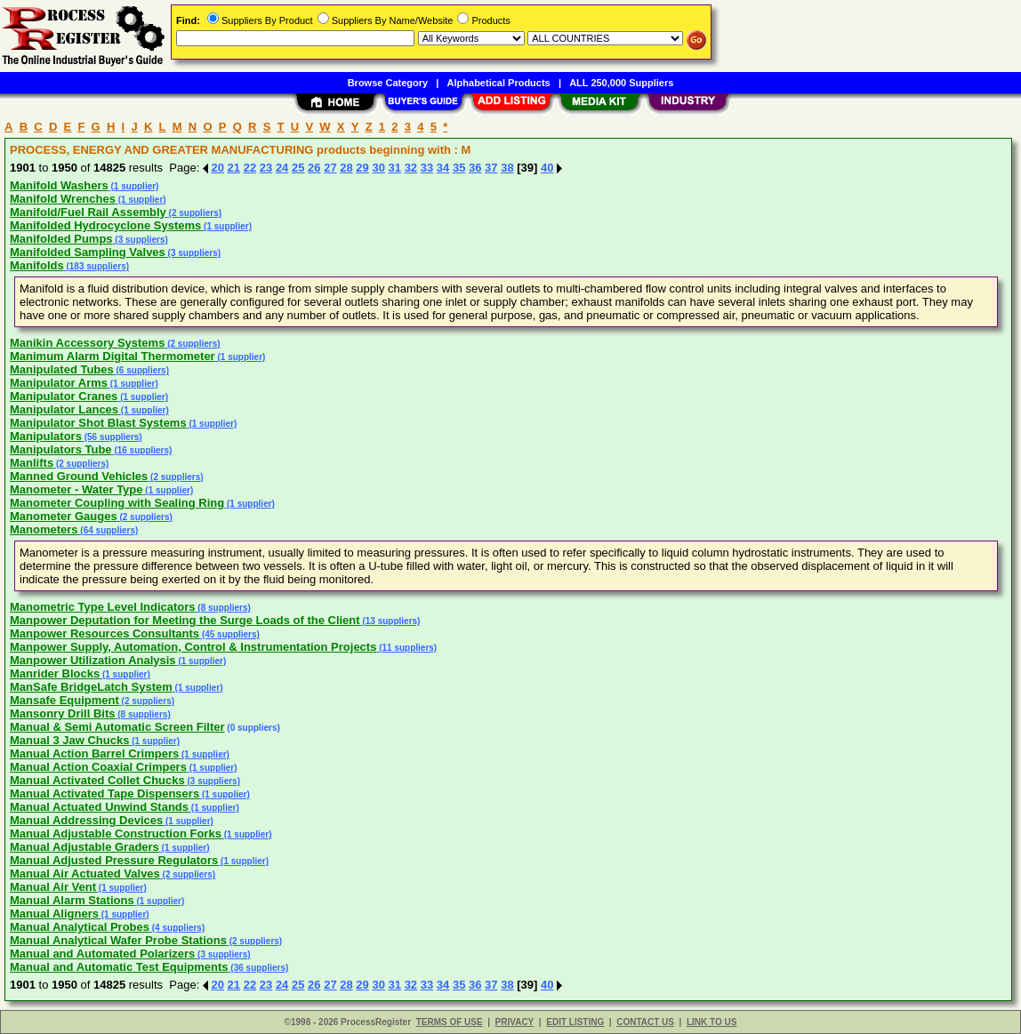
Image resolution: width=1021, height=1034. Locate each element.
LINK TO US (711, 1022)
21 (234, 167)
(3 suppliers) (140, 239)
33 (427, 167)
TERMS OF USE (449, 1022)
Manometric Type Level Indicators (103, 606)
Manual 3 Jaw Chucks (69, 740)
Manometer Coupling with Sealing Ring (117, 502)
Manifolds (37, 265)
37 (491, 167)
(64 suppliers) (108, 530)
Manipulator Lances (64, 409)
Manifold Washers (59, 185)
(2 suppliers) (193, 213)
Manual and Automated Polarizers (102, 953)
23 (266, 167)
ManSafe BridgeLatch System (91, 686)
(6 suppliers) (141, 370)
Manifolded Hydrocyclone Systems (105, 225)
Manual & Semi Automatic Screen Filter (117, 726)
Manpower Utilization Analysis (93, 660)
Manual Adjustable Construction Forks (115, 833)
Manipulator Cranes (63, 396)
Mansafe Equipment (64, 700)
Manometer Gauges (63, 516)
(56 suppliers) (112, 437)
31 (395, 167)
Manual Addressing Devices (86, 820)
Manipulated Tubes (62, 369)
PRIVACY (515, 1022)
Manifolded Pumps (61, 238)
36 (475, 167)
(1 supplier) (134, 186)
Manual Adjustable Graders (84, 847)
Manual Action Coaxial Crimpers (98, 766)
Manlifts (31, 462)
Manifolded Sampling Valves (87, 252)
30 (378, 167)
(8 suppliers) (223, 608)
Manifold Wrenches (63, 198)
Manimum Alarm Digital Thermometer (112, 356)
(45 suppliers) (229, 634)
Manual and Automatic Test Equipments (119, 967)
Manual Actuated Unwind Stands (99, 807)
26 (314, 167)
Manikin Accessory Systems (87, 342)
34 (443, 167)
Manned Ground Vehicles (79, 476)
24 (282, 167)
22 (250, 167)
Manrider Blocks (55, 673)
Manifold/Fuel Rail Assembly (88, 212)
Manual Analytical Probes (79, 927)
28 (346, 167)
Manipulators (46, 436)
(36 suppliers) (259, 968)
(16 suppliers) (142, 450)
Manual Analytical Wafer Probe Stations (118, 940)
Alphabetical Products (499, 82)
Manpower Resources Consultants (104, 633)
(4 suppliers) (177, 928)
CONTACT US (645, 1022)
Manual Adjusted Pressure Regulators (114, 860)
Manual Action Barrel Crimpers (94, 753)
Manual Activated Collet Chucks (97, 780)
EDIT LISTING (575, 1022)
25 (298, 167)
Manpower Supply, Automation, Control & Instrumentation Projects (193, 646)
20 (218, 167)
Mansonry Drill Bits (62, 713)
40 (547, 167)
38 (507, 167)
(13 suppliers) (390, 621)
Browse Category (388, 82)
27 (330, 167)
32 (411, 167)
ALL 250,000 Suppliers (621, 82)
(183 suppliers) (96, 266)
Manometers (44, 529)
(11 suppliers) (406, 648)
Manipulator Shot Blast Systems (98, 422)
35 (459, 167)
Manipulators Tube (61, 449)
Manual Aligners (54, 913)
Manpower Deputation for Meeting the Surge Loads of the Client (185, 620)
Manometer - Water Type (76, 489)
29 (362, 167)
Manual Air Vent (53, 887)
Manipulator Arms (59, 382)
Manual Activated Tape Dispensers (104, 793)
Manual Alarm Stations (72, 900)
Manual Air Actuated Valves (85, 873)
